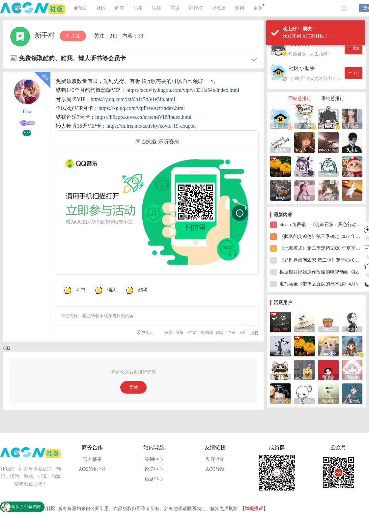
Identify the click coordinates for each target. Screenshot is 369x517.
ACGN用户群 (92, 469)
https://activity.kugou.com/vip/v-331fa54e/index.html (183, 90)
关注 (73, 36)
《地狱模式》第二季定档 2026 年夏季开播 (316, 248)
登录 (133, 387)
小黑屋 (219, 8)
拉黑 (168, 332)
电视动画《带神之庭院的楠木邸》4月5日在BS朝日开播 (316, 284)
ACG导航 (215, 469)
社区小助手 (302, 68)
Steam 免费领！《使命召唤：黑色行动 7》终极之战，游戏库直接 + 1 (316, 224)
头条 (138, 8)
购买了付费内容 (26, 506)
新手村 (45, 35)
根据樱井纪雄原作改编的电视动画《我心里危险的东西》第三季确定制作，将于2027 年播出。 (316, 272)
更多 (258, 7)
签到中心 (154, 459)
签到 (239, 8)
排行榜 (196, 8)
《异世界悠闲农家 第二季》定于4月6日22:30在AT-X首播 (316, 260)
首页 (80, 8)
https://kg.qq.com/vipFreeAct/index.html (142, 108)
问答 (119, 8)
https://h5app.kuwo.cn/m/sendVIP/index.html (143, 117)
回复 (254, 332)
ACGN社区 (33, 8)
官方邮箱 (92, 459)
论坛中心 (154, 469)
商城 (175, 8)
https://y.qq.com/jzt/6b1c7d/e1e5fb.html (133, 99)
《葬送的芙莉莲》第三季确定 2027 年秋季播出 (316, 236)
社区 (101, 8)
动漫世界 (215, 459)
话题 (156, 8)
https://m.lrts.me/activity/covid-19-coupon (151, 126)
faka (27, 111)
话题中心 (154, 479)
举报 (180, 332)
